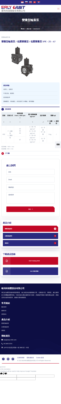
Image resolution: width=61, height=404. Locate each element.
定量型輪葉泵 (5, 326)
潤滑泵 (3, 330)
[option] (30, 61)
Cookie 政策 (40, 357)
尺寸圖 (7, 153)
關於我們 (3, 306)
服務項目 (3, 310)
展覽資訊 (3, 314)
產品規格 (8, 109)
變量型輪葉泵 (5, 323)
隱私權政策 (30, 357)
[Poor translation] (4, 373)
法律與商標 (20, 357)
